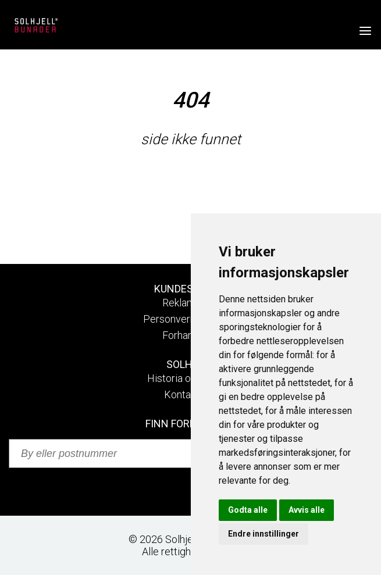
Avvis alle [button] (307, 510)
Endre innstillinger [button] (263, 533)
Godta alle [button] (248, 510)
